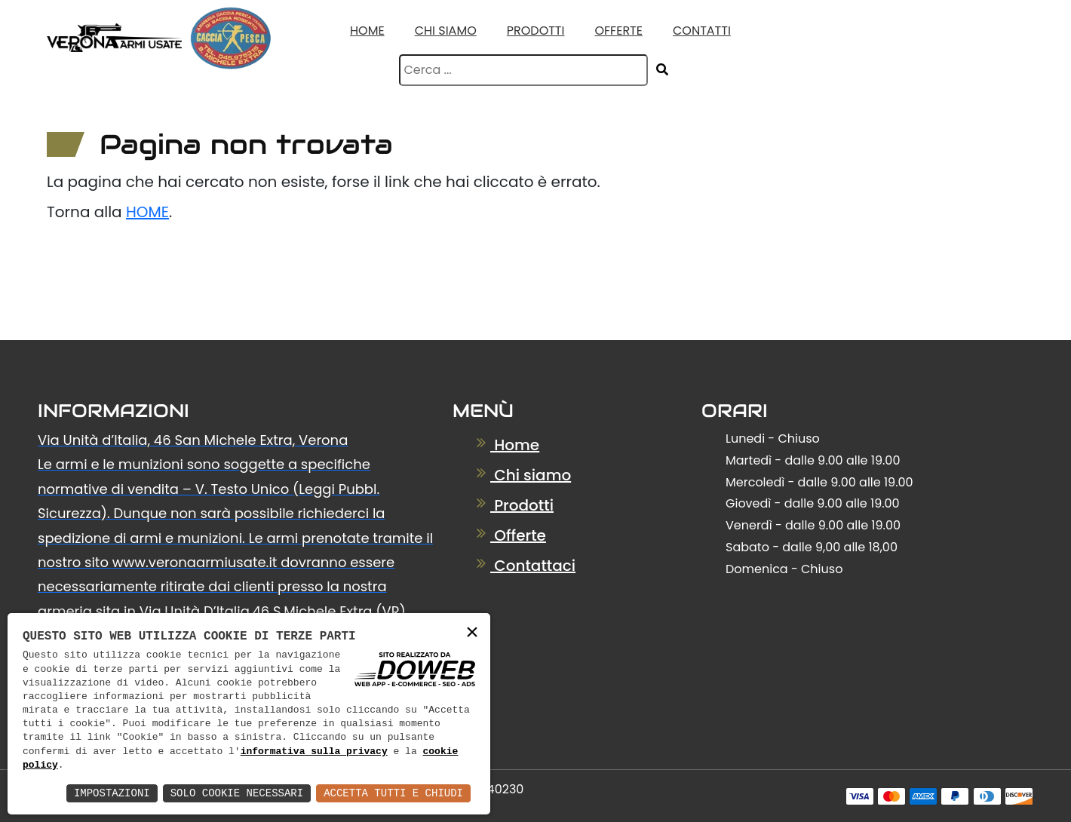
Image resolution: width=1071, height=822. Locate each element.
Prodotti (536, 30)
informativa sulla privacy (314, 752)
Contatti (702, 30)
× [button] (472, 633)
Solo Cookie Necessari (236, 793)
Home (367, 30)
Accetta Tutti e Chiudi (393, 793)
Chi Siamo (446, 30)
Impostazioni (112, 793)
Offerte (618, 30)
